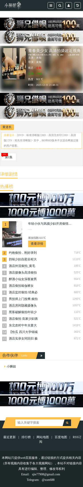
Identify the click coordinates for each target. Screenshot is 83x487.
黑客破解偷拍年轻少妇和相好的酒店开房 (23, 313)
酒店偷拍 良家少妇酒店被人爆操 (23, 319)
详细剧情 (9, 174)
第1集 (9, 157)
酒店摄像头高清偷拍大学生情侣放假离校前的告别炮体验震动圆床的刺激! (23, 273)
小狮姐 (11, 366)
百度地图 (61, 437)
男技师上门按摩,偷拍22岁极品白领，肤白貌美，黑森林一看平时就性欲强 (23, 299)
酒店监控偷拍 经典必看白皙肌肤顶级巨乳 (23, 293)
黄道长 (7, 127)
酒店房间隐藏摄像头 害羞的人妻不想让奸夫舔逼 (23, 306)
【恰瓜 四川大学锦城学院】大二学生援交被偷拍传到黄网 (23, 332)
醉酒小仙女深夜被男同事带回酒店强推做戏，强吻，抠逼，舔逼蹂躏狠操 (23, 279)
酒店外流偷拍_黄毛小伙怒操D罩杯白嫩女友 (22, 266)
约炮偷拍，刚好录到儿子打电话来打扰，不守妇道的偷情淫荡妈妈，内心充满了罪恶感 (23, 253)
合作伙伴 (10, 355)
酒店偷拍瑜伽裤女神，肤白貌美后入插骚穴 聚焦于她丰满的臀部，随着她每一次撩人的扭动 (23, 286)
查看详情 (37, 243)
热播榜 (6, 186)
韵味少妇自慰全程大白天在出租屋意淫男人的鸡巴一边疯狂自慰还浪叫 (23, 260)
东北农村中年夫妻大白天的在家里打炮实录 (23, 326)
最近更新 (9, 437)
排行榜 (26, 437)
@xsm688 (48, 479)
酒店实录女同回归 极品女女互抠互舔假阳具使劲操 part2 (23, 339)
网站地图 (43, 437)
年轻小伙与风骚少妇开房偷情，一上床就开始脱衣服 (50, 223)
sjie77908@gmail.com (46, 474)
